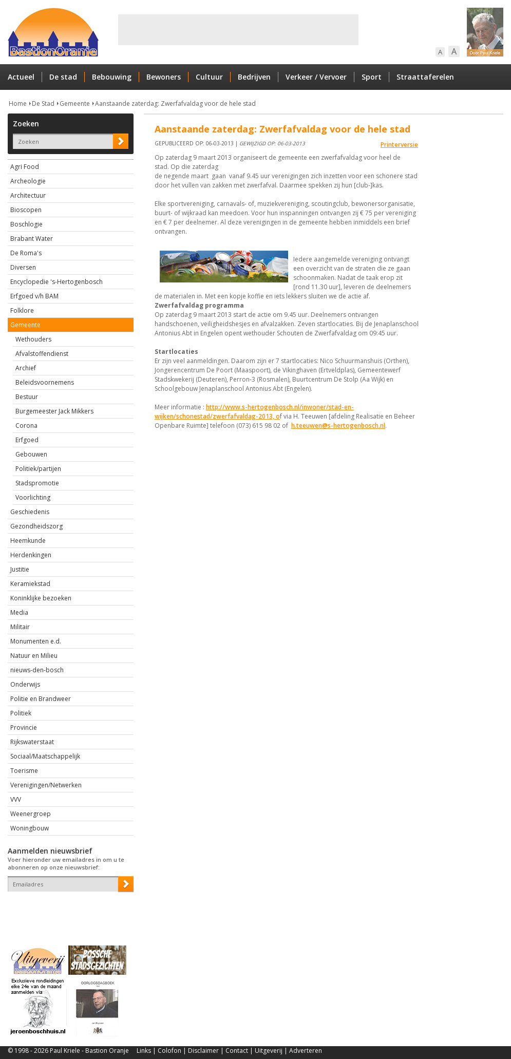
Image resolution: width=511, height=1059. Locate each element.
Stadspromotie (37, 483)
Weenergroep (30, 813)
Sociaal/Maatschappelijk (45, 756)
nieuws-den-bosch (37, 670)
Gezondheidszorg (36, 526)
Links (144, 1050)
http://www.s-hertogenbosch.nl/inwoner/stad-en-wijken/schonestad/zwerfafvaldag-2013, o (254, 412)
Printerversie (399, 144)
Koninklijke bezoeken (40, 598)
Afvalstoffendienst (41, 353)
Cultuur (209, 77)
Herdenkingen (30, 555)
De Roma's (26, 253)
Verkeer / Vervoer (316, 77)
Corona (26, 425)
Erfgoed (27, 440)
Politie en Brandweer (40, 698)
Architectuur (28, 195)
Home (18, 103)
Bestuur (26, 396)
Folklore (22, 310)
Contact (236, 1050)
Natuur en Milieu (34, 655)
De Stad (43, 103)
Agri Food (24, 166)
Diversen (23, 267)
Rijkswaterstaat (32, 741)
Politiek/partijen (38, 468)
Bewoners (163, 77)
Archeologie (28, 181)
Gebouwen (31, 454)
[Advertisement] (238, 29)
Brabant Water (31, 238)
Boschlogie (26, 224)
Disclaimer (203, 1050)
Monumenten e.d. (35, 641)
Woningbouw (29, 828)
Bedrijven (254, 77)
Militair (20, 626)
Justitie (19, 569)
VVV (15, 799)
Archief (25, 368)
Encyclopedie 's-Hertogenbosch (56, 281)
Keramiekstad (30, 583)
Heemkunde (28, 540)
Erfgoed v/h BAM (34, 296)
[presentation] (68, 909)
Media (19, 612)
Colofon (169, 1050)
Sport (372, 77)
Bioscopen (26, 209)
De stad (63, 77)
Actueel (21, 77)
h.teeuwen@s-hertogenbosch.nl (338, 425)
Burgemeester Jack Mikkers (54, 411)
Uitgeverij (268, 1050)
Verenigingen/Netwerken (46, 785)
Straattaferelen (425, 77)
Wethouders (33, 339)
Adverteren (305, 1050)
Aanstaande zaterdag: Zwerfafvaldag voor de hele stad (175, 103)
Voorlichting (32, 497)
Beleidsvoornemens (44, 382)
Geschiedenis (29, 511)
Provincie (23, 727)
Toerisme (24, 770)
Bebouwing (111, 77)
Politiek (20, 713)
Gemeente (75, 103)
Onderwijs (25, 684)
